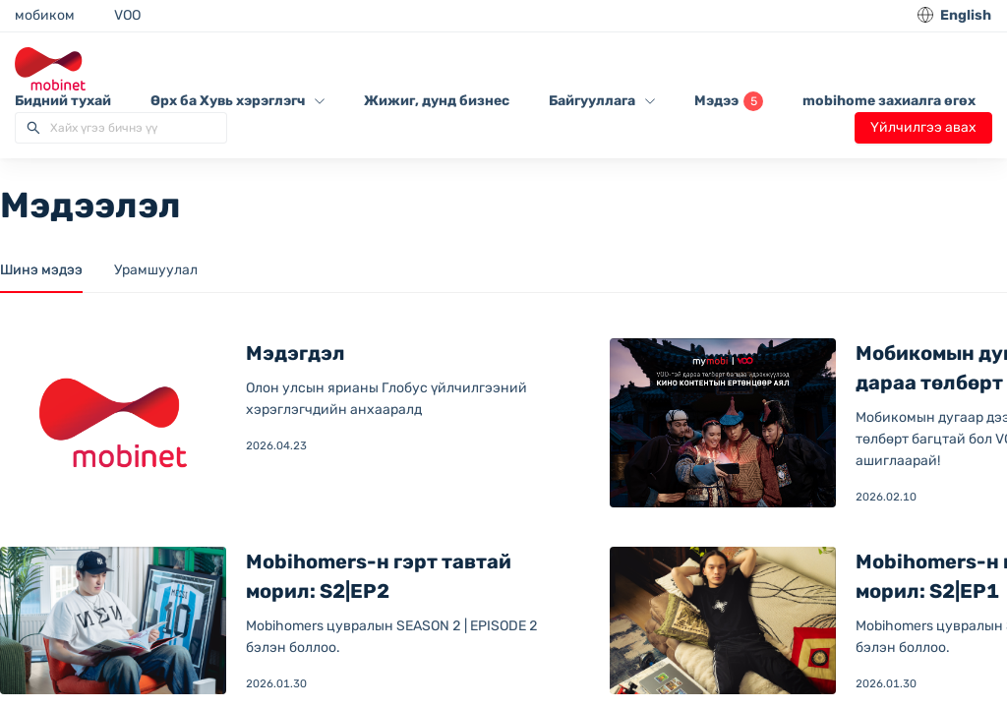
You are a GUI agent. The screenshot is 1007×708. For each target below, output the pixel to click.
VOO (127, 15)
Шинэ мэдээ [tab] (41, 270)
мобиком (45, 15)
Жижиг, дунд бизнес (436, 100)
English (965, 15)
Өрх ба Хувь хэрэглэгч (237, 100)
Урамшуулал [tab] (156, 270)
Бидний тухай (63, 100)
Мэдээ (728, 100)
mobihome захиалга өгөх (889, 100)
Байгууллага (602, 100)
